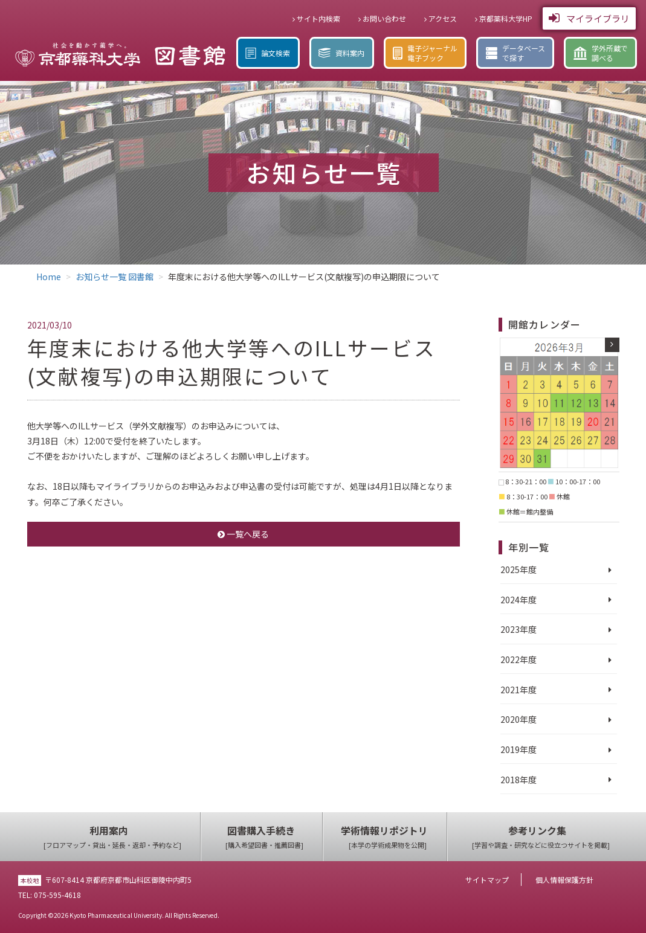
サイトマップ (487, 879)
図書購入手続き (264, 837)
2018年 (514, 780)
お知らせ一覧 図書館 (114, 277)
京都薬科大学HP (503, 18)
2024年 (514, 600)
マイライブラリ (589, 18)
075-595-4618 (57, 895)
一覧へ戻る (243, 534)
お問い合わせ (382, 18)
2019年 (514, 749)
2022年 (514, 659)
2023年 (514, 629)
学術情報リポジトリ (388, 837)
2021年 (514, 690)
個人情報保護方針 (564, 879)
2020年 (514, 719)
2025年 (514, 569)
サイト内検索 (316, 18)
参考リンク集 (540, 837)
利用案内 (112, 837)
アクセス (440, 18)
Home (48, 277)
